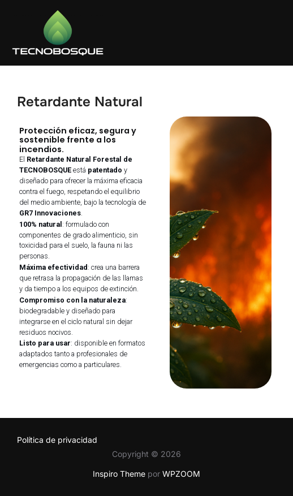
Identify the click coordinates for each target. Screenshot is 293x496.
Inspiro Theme (119, 473)
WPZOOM (181, 473)
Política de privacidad (57, 440)
